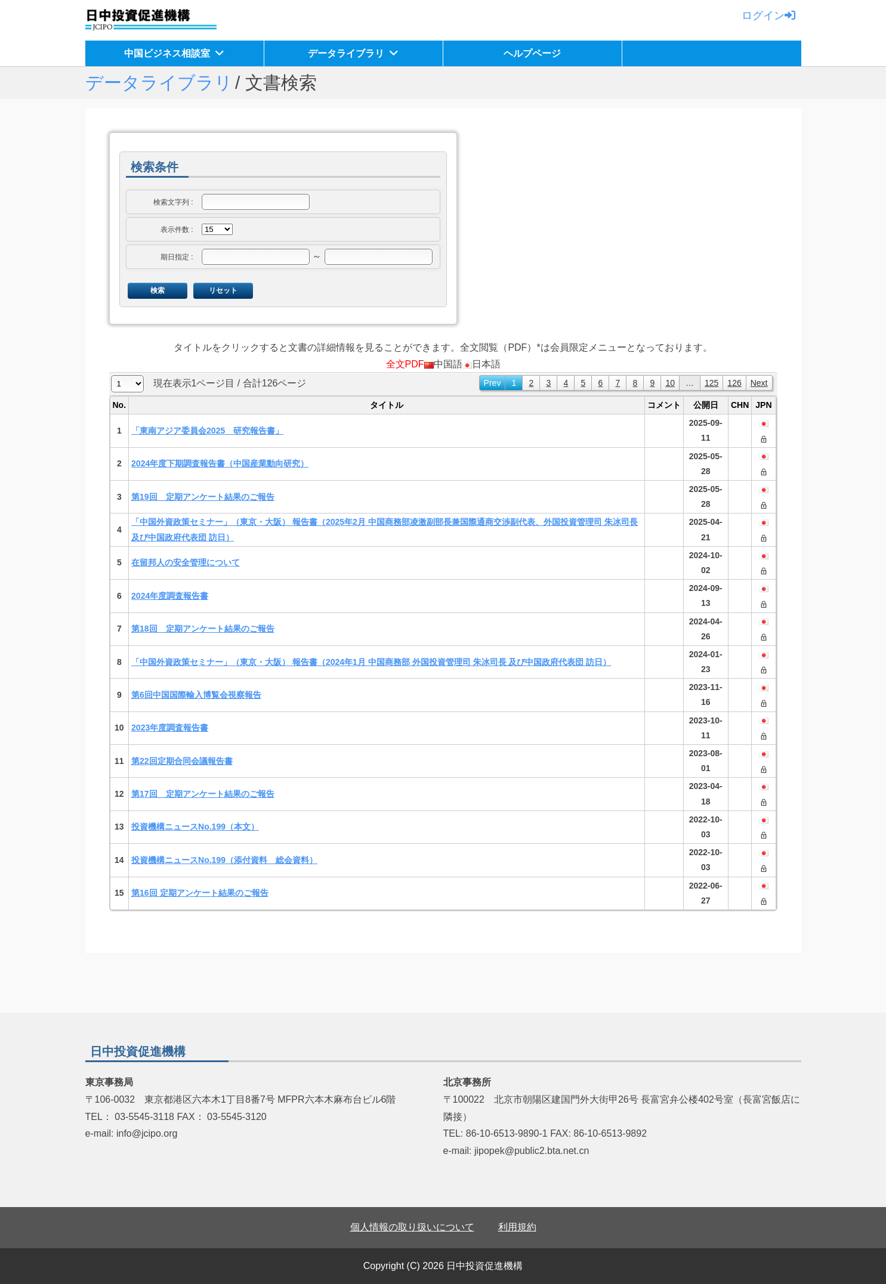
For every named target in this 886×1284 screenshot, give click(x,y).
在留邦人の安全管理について (185, 562)
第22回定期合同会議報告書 (182, 761)
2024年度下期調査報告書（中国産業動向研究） (219, 463)
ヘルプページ (532, 53)
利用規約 (517, 1227)
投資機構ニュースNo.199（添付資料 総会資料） (224, 860)
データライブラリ (346, 53)
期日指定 (174, 257)
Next (759, 383)
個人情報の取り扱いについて (412, 1227)
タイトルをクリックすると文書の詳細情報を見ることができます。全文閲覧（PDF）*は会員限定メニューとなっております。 (443, 347)
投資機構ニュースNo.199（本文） (195, 826)
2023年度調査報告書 (169, 727)
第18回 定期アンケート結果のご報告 (202, 628)
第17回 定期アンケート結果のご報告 (202, 794)
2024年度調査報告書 (169, 596)
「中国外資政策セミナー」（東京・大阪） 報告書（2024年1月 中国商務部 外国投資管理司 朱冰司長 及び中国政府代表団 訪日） (371, 662)
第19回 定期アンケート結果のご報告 (202, 497)
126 (734, 383)
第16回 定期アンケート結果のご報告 (199, 893)
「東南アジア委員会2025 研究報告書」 (207, 430)
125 (711, 383)
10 (670, 383)
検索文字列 (171, 202)
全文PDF (405, 364)
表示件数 (174, 229)
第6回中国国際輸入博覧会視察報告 (196, 695)
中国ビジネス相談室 (167, 53)
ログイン (768, 15)
